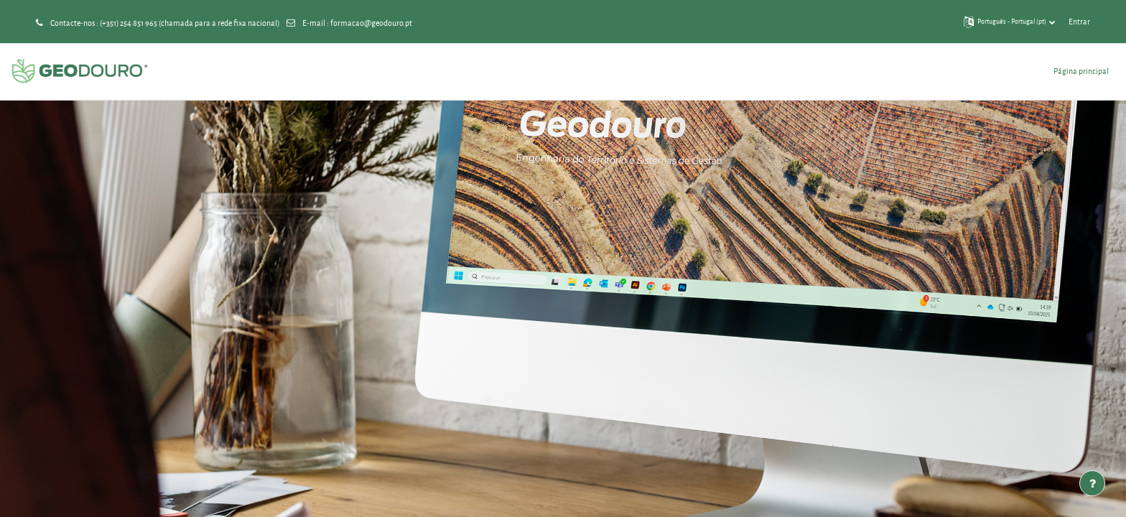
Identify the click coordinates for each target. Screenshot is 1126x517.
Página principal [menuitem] (1081, 70)
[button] (1010, 21)
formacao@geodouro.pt (371, 22)
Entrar (1079, 21)
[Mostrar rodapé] (1092, 483)
